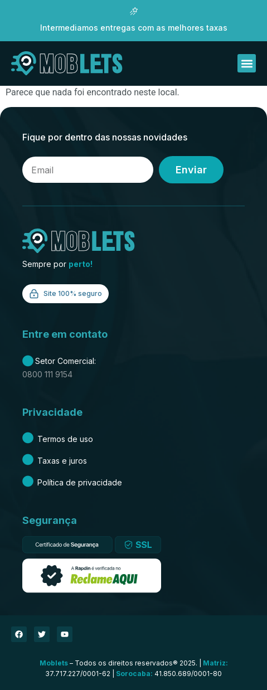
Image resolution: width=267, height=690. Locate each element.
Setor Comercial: (59, 361)
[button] (246, 63)
